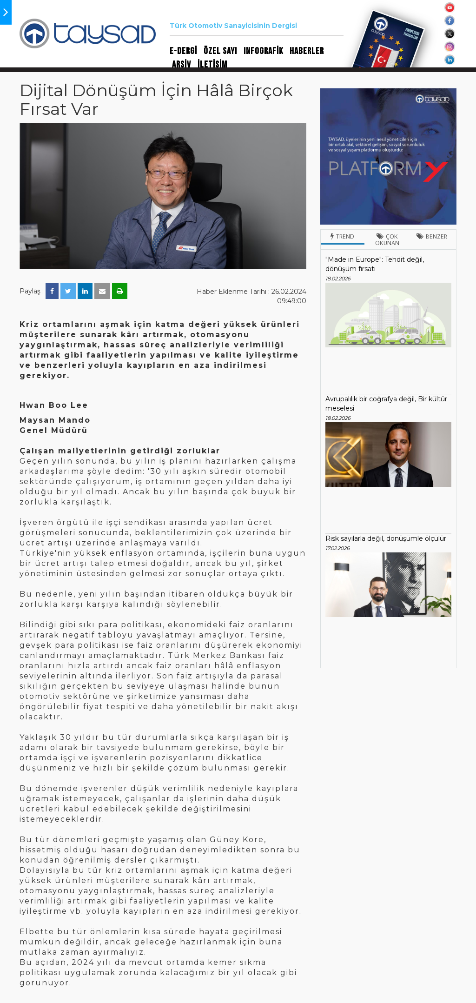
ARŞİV (181, 64)
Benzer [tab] (431, 236)
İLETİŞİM (212, 64)
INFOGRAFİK (263, 51)
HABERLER (307, 51)
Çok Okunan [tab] (387, 239)
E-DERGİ (183, 51)
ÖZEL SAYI (220, 51)
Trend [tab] (342, 236)
